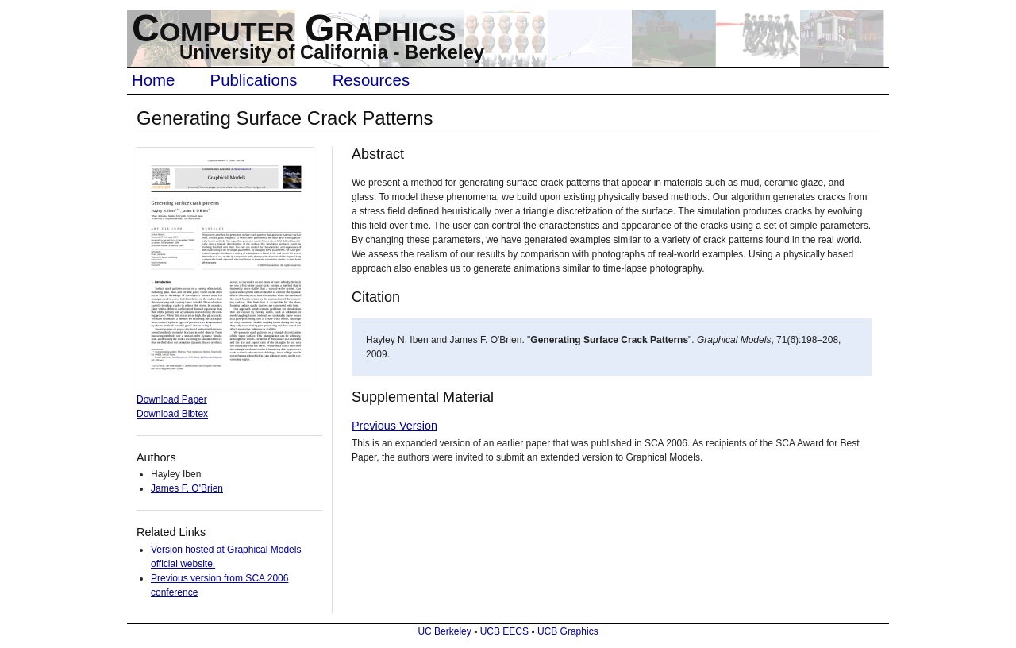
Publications (254, 80)
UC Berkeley (444, 631)
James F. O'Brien (187, 488)
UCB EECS (504, 631)
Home (153, 80)
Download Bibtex (172, 413)
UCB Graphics (567, 631)
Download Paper (172, 399)
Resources (371, 80)
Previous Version (394, 425)
